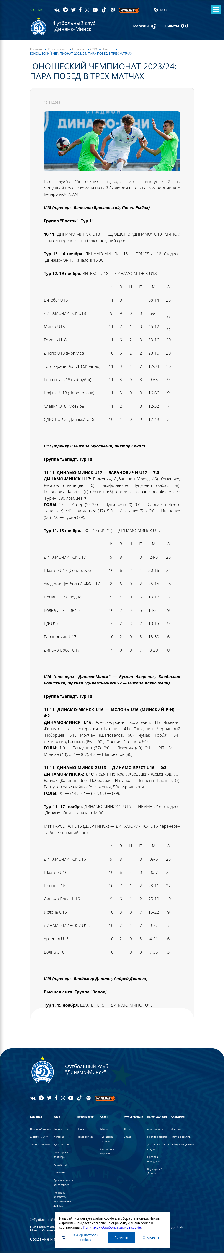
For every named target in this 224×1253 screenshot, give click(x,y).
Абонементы (155, 1129)
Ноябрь (107, 49)
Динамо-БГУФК (39, 1136)
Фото (127, 1129)
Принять (121, 1237)
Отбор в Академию (182, 1144)
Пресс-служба (85, 1136)
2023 (93, 49)
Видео (127, 1136)
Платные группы (181, 1136)
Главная (36, 49)
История (58, 1136)
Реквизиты (60, 1164)
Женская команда (40, 1144)
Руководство (61, 1144)
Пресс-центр (57, 49)
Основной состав (40, 1129)
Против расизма (157, 1136)
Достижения (60, 1129)
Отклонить (151, 1237)
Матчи (104, 1129)
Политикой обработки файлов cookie (112, 1227)
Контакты (59, 1172)
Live (39, 9)
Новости (78, 49)
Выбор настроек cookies (79, 1237)
